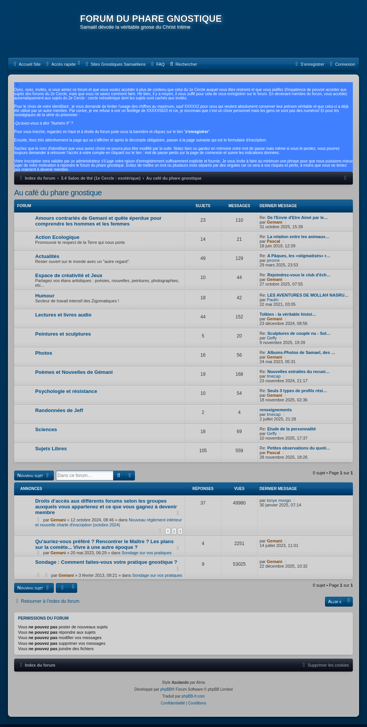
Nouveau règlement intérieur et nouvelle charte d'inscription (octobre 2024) (108, 524)
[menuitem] (26, 66)
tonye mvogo (279, 502)
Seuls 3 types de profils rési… (297, 393)
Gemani (274, 224)
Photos (43, 356)
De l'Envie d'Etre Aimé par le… (297, 220)
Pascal (273, 244)
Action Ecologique (57, 240)
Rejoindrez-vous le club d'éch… (299, 277)
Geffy (272, 340)
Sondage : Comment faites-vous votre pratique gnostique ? (106, 565)
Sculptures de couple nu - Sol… (299, 336)
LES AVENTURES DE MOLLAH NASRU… (308, 297)
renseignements (276, 412)
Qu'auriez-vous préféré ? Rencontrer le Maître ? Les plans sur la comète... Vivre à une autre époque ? (104, 547)
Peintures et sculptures (63, 336)
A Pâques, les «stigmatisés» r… (298, 258)
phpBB (166, 692)
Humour (45, 298)
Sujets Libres (51, 451)
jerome (273, 263)
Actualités (47, 259)
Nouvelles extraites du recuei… (298, 374)
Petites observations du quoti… (298, 450)
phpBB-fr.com (193, 699)
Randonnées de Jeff (59, 413)
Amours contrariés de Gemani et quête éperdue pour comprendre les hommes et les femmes (98, 223)
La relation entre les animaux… (298, 239)
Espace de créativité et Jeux (68, 278)
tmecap (274, 378)
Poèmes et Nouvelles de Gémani (74, 375)
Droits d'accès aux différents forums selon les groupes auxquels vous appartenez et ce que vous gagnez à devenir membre (106, 509)
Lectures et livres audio (63, 317)
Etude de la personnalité (291, 431)
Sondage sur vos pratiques (147, 555)
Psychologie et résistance (66, 394)
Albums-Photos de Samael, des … (301, 355)
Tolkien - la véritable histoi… (288, 317)
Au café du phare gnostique (58, 195)
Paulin (273, 302)
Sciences (46, 432)
